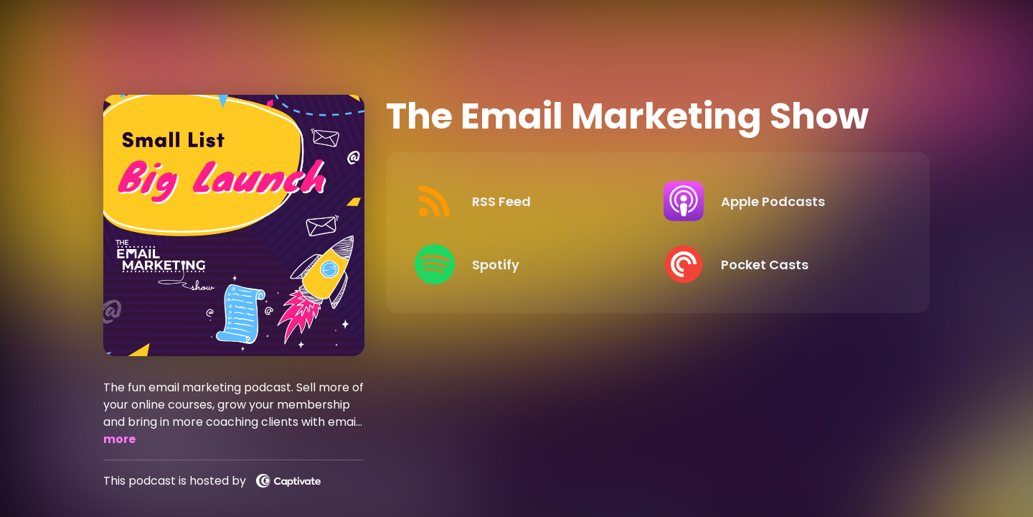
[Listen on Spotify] (527, 264)
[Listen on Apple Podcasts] (776, 201)
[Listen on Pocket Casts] (776, 264)
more (119, 439)
